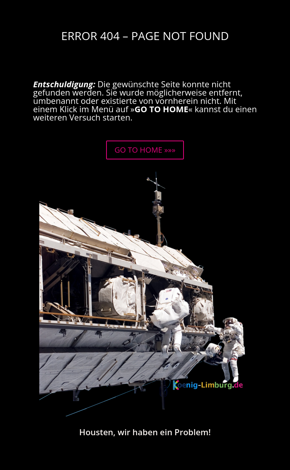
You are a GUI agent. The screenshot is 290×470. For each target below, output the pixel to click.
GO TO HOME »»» (144, 150)
